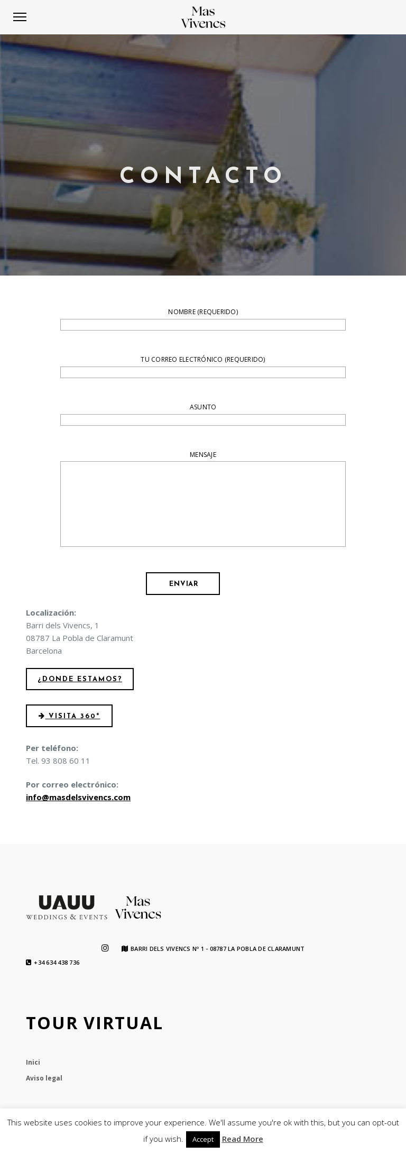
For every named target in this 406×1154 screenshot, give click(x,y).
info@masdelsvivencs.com (78, 797)
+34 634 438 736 (52, 962)
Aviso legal (44, 1078)
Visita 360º (69, 716)
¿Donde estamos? (80, 679)
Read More (242, 1138)
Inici (33, 1062)
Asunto (203, 414)
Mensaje (203, 500)
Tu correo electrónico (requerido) (203, 367)
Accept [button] (203, 1139)
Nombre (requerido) (203, 319)
